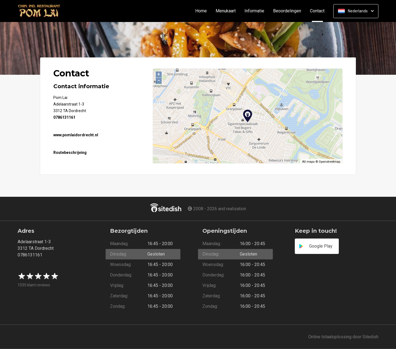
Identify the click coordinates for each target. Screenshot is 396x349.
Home (201, 11)
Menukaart (226, 11)
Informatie (254, 11)
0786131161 (64, 117)
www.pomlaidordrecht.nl (75, 135)
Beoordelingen (287, 11)
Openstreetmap (329, 162)
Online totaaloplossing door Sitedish (343, 336)
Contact (319, 11)
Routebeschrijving (70, 152)
